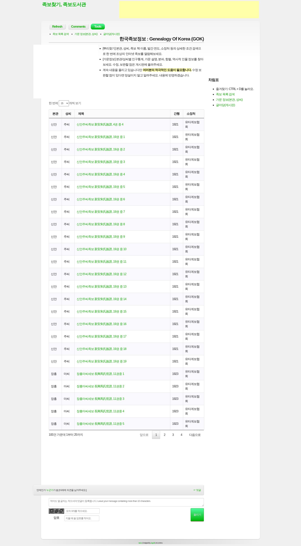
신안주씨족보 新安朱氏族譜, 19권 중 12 (101, 274)
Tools (97, 26)
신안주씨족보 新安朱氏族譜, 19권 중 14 (101, 299)
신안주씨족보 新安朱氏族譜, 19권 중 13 (101, 286)
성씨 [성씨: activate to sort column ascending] (68, 113)
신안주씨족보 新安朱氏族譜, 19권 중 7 (101, 211)
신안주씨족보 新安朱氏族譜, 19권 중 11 (101, 261)
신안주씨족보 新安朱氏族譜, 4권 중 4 (100, 124)
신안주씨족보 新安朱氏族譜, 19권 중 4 (101, 174)
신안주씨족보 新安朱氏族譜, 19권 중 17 (101, 336)
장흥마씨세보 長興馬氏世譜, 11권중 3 (100, 398)
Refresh (57, 26)
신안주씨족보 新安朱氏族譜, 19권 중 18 (101, 349)
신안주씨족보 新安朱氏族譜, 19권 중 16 (101, 324)
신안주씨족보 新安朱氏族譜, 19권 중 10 (101, 249)
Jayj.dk (153, 543)
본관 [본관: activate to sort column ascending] (55, 113)
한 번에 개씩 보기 (65, 103)
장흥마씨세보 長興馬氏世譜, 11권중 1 (100, 373)
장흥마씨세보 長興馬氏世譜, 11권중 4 (100, 411)
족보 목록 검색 (61, 33)
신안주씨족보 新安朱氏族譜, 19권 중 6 (101, 199)
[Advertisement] (189, 9)
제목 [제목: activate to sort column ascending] (81, 113)
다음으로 (195, 434)
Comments (78, 26)
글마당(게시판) (111, 33)
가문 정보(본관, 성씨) (86, 33)
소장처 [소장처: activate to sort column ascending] (191, 113)
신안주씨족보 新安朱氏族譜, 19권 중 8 (101, 224)
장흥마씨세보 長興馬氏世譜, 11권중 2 (100, 386)
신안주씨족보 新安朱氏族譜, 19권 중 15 (101, 311)
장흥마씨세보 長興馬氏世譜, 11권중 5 (100, 423)
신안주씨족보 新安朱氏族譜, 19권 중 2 (101, 149)
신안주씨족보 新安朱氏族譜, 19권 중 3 (101, 161)
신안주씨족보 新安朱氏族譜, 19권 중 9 (101, 236)
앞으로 (144, 434)
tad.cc (140, 543)
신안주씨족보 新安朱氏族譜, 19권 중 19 (101, 361)
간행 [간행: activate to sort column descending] (176, 113)
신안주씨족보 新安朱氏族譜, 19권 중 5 (101, 186)
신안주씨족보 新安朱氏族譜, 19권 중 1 (101, 137)
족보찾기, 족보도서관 (64, 4)
